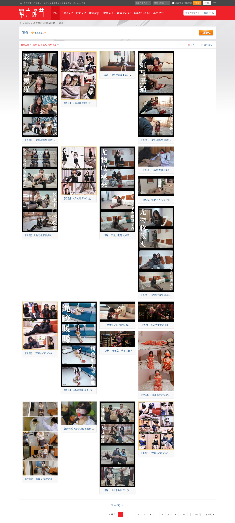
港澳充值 (108, 13)
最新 (35, 45)
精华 (50, 45)
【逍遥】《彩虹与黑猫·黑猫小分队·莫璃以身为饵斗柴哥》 (170, 140)
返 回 (113, 514)
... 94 (183, 514)
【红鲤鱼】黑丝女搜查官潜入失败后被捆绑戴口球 (49, 479)
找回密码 (188, 3)
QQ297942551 (142, 13)
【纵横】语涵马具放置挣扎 (156, 200)
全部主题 (25, 45)
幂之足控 (158, 13)
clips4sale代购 (79, 3)
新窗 (192, 44)
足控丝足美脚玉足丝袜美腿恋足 (58, 3)
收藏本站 (38, 3)
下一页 (209, 514)
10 (175, 514)
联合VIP (81, 13)
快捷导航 (214, 3)
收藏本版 (40, 33)
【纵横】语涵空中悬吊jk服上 (156, 325)
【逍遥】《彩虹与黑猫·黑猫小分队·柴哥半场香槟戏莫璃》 (54, 140)
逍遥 (61, 23)
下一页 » (117, 505)
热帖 (45, 45)
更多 (55, 45)
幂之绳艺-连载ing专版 (44, 23)
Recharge (94, 13)
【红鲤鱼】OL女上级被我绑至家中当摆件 (84, 429)
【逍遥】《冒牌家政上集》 (156, 170)
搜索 (206, 13)
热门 (40, 45)
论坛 (55, 13)
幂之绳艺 (20, 23)
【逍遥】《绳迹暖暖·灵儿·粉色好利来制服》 (85, 390)
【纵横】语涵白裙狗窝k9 (117, 325)
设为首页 (28, 3)
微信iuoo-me (124, 13)
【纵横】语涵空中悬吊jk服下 (117, 350)
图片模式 (208, 45)
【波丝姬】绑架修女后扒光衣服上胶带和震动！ (164, 395)
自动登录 (177, 3)
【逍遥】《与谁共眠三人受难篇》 (118, 490)
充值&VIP (67, 13)
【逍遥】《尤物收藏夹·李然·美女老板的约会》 (164, 295)
